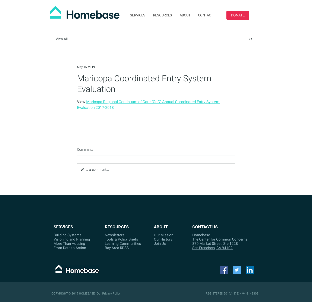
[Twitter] (237, 270)
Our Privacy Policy (109, 293)
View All (62, 39)
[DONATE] (237, 15)
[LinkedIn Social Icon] (250, 270)
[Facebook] (224, 270)
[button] (251, 39)
